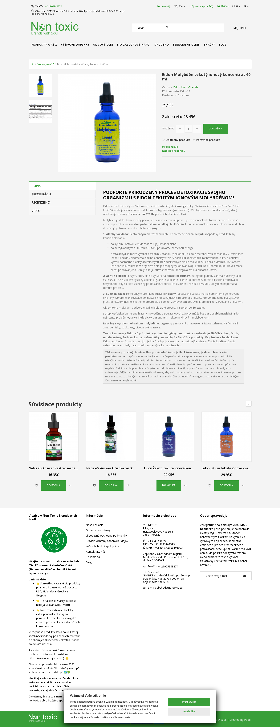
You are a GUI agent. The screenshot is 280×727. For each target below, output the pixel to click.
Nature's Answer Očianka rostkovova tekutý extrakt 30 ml (129, 468)
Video (36, 211)
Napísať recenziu (173, 151)
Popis (36, 186)
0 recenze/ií (170, 147)
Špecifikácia (41, 194)
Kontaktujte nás (95, 552)
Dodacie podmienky (98, 530)
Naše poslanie (94, 525)
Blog (88, 562)
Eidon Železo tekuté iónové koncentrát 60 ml (177, 468)
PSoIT (248, 720)
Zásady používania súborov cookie (110, 717)
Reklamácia (93, 557)
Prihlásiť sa (223, 6)
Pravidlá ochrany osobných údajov (107, 541)
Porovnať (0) (163, 6)
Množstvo (168, 128)
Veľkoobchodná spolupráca (102, 546)
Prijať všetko (189, 702)
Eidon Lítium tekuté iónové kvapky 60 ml (231, 468)
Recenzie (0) (41, 202)
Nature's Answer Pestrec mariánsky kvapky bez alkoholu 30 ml (75, 468)
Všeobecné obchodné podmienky (106, 536)
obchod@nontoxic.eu (169, 587)
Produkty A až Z (45, 64)
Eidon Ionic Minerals (185, 87)
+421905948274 (53, 6)
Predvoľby (189, 711)
